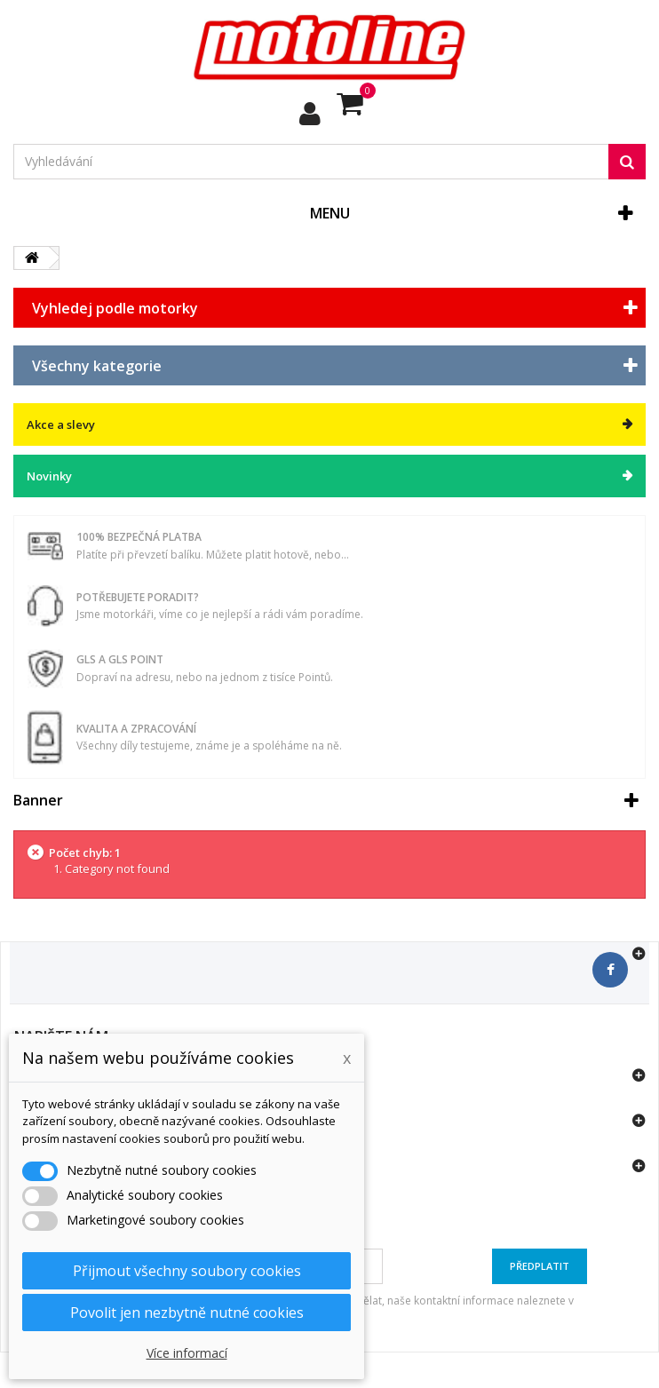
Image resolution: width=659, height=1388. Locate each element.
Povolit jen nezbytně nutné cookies (187, 1312)
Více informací (187, 1352)
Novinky (49, 476)
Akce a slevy (61, 424)
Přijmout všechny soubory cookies (187, 1271)
